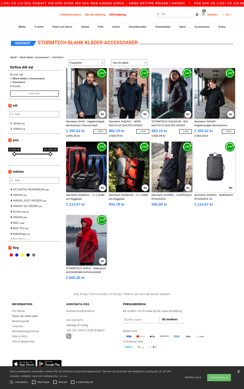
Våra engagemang (23, 340)
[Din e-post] (141, 318)
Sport (182, 26)
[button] (198, 14)
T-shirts (38, 26)
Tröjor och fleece (62, 26)
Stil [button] (15, 104)
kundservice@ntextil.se (80, 309)
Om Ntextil (18, 309)
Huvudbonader (138, 26)
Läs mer (63, 376)
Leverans (17, 324)
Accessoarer (202, 26)
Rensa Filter (34, 92)
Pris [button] (16, 138)
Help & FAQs (20, 334)
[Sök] (174, 14)
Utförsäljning (117, 14)
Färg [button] (16, 246)
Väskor (85, 26)
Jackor (116, 26)
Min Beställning (95, 14)
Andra (221, 26)
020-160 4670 (74, 318)
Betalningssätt (20, 319)
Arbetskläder (163, 26)
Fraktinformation (70, 14)
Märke (22, 26)
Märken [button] (18, 170)
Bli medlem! (170, 318)
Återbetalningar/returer (25, 329)
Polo (100, 26)
